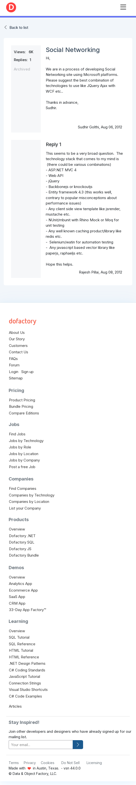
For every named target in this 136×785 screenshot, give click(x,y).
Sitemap (16, 378)
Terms (14, 763)
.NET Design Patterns (27, 663)
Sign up (27, 371)
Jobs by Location (23, 453)
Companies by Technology (31, 495)
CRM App (17, 603)
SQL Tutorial (19, 637)
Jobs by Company (24, 460)
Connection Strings (25, 683)
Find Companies (22, 488)
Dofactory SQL (21, 542)
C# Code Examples (25, 696)
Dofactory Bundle (24, 555)
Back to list (18, 27)
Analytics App (20, 583)
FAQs (13, 358)
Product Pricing (22, 400)
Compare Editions (24, 413)
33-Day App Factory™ (27, 609)
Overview (17, 529)
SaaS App (17, 596)
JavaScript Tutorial (24, 676)
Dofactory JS (20, 548)
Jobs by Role (20, 447)
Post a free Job (22, 466)
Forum (14, 365)
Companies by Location (29, 501)
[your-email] (41, 744)
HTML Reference (24, 657)
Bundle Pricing (21, 406)
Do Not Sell (70, 763)
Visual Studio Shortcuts (28, 689)
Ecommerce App (23, 590)
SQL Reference (22, 644)
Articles (15, 706)
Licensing (94, 763)
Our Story (17, 339)
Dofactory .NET (22, 535)
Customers (18, 345)
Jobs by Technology (26, 440)
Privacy (30, 763)
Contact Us (18, 352)
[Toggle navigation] (123, 6)
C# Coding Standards (27, 670)
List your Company (25, 508)
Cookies (47, 763)
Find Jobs (17, 434)
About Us (17, 332)
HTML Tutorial (21, 650)
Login (13, 371)
